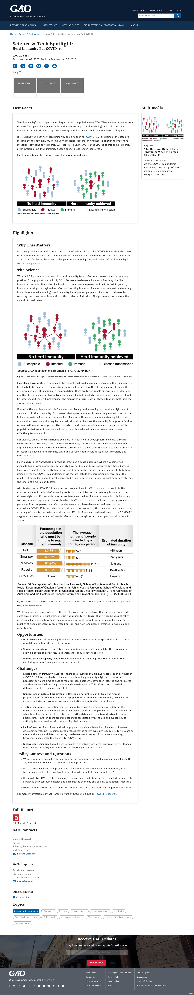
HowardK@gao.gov (105, 794)
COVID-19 (92, 137)
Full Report (49, 83)
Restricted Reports (93, 985)
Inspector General (93, 981)
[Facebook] (16, 66)
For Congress (140, 11)
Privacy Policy (114, 977)
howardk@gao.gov (26, 854)
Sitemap (111, 985)
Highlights (25, 83)
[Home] (37, 976)
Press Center (156, 11)
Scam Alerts (142, 977)
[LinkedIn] (32, 66)
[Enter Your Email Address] (97, 952)
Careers (170, 11)
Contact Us (21, 897)
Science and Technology (26, 911)
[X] (24, 66)
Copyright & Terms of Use (119, 973)
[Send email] (55, 66)
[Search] (156, 15)
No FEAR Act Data (145, 981)
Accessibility (113, 981)
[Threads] (47, 66)
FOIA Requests (143, 973)
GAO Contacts (72, 83)
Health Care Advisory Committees (152, 985)
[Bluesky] (40, 66)
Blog (179, 11)
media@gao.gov (25, 881)
